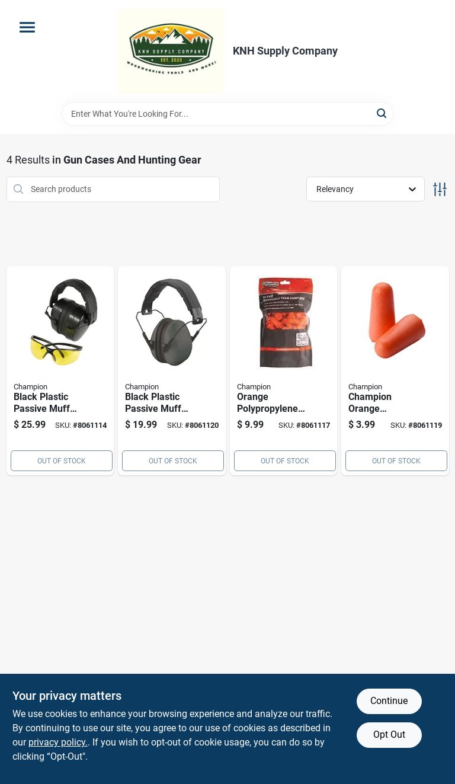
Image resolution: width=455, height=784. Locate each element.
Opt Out (389, 734)
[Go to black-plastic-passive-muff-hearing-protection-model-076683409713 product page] (172, 371)
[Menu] (27, 27)
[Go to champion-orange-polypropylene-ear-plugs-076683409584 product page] (395, 371)
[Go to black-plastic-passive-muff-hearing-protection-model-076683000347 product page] (60, 371)
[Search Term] (227, 114)
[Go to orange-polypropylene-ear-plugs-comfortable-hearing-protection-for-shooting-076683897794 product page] (284, 371)
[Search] (382, 113)
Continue (389, 700)
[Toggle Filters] (440, 189)
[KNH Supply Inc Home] (171, 51)
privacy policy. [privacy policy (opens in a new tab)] (58, 742)
